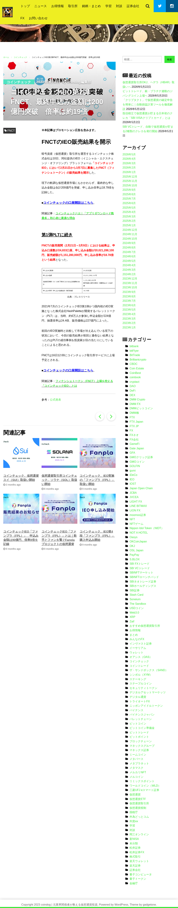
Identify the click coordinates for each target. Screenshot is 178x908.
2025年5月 (129, 207)
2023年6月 (129, 305)
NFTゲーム (136, 523)
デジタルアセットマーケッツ (148, 692)
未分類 (134, 843)
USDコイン (137, 608)
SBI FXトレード (139, 563)
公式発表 (55, 399)
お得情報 (57, 6)
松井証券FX (137, 852)
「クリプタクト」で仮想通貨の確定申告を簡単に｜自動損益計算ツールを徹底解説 (148, 104)
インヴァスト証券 (141, 643)
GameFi (134, 443)
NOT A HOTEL (139, 532)
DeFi (132, 390)
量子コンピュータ (141, 874)
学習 (108, 6)
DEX (132, 395)
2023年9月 (129, 291)
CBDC (133, 363)
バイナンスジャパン (142, 714)
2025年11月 (130, 180)
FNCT (11, 130)
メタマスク (136, 767)
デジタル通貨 (138, 696)
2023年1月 (129, 327)
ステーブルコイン (141, 683)
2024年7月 (129, 252)
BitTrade (135, 355)
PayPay (134, 554)
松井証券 (135, 847)
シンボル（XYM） (141, 674)
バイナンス (136, 710)
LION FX (135, 510)
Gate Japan (137, 448)
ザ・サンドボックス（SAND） (149, 670)
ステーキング (138, 679)
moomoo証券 (138, 514)
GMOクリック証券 (141, 457)
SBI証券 (135, 590)
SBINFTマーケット (141, 572)
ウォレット (136, 652)
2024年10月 (130, 238)
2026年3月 (129, 163)
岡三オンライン (139, 834)
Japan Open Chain (141, 488)
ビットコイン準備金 (142, 727)
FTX (132, 417)
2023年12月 (130, 278)
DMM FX (135, 403)
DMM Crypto (137, 399)
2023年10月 (130, 287)
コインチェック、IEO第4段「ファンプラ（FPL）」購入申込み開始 (97, 536)
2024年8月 (129, 247)
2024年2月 (129, 274)
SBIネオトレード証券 (143, 581)
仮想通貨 (135, 794)
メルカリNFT (138, 772)
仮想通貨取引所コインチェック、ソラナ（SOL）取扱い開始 (59, 480)
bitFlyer (134, 350)
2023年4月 (129, 314)
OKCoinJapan (138, 541)
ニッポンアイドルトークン (146, 705)
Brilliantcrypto (138, 359)
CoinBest (135, 372)
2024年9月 (129, 243)
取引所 (73, 6)
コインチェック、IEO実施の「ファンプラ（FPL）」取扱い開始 (97, 480)
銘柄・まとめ (91, 6)
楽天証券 (135, 865)
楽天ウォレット (139, 861)
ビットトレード (139, 732)
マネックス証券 (139, 750)
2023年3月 (129, 318)
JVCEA (134, 497)
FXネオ (134, 435)
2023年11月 (130, 283)
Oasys (133, 537)
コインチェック (19, 82)
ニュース (40, 6)
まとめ (134, 634)
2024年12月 (130, 229)
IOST (133, 483)
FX (23, 18)
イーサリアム (138, 647)
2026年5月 (129, 154)
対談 (119, 6)
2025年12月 (130, 176)
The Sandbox (138, 603)
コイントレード (139, 665)
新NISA (134, 838)
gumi (133, 470)
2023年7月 (129, 300)
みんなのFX (137, 639)
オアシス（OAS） (141, 657)
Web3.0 (134, 612)
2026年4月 (129, 158)
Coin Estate (137, 368)
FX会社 (134, 439)
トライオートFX (140, 701)
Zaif (132, 621)
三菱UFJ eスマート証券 (144, 790)
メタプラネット (139, 763)
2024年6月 (129, 256)
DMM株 (134, 412)
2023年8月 (129, 296)
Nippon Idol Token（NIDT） (147, 528)
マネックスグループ (142, 745)
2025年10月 (130, 185)
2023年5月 (129, 309)
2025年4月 (129, 212)
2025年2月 (129, 220)
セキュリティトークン (143, 688)
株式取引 (135, 856)
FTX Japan (136, 421)
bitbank (134, 346)
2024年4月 (129, 265)
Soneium (135, 599)
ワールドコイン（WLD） (145, 785)
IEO (132, 479)
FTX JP (134, 426)
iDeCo (133, 474)
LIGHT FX (136, 501)
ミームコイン (138, 754)
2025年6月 (129, 203)
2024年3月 (129, 269)
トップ (25, 6)
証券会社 (133, 6)
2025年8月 (129, 194)
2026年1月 (129, 172)
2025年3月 (129, 216)
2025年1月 (129, 225)
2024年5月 (129, 260)
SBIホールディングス (143, 585)
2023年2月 (129, 323)
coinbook (135, 377)
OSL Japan (136, 550)
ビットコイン (138, 723)
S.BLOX (135, 559)
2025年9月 (129, 189)
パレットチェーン (141, 719)
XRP (132, 616)
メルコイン (136, 776)
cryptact (134, 381)
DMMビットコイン (141, 408)
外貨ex (134, 821)
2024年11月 (130, 234)
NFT (132, 519)
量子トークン (138, 878)
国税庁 (134, 812)
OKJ (132, 546)
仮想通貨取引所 (139, 803)
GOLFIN (135, 466)
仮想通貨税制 (138, 807)
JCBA (133, 492)
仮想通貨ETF (138, 799)
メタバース (136, 758)
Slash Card (136, 594)
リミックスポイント (142, 781)
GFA (132, 452)
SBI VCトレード (140, 568)
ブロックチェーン (141, 741)
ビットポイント (139, 736)
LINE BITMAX (138, 505)
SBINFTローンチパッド (144, 577)
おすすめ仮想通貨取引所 (145, 625)
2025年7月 (129, 198)
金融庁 (134, 883)
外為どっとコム (139, 816)
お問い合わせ (38, 18)
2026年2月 (129, 167)
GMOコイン (137, 461)
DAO (133, 386)
